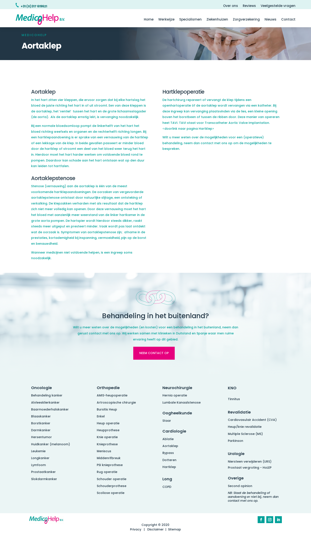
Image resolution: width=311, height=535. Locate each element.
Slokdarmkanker (44, 479)
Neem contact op (154, 353)
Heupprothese (108, 430)
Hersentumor (41, 437)
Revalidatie (239, 412)
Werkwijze (166, 20)
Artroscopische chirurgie (116, 402)
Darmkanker (41, 430)
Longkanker (40, 458)
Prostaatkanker (43, 472)
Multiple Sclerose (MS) (245, 434)
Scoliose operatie (110, 493)
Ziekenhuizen (217, 20)
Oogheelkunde (177, 413)
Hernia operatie (174, 395)
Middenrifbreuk (109, 458)
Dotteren (169, 460)
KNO (232, 388)
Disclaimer (155, 529)
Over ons (230, 6)
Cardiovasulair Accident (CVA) (252, 420)
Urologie (236, 453)
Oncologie (41, 387)
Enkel (101, 416)
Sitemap (174, 529)
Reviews (249, 6)
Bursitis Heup (107, 409)
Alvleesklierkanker (45, 402)
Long (167, 479)
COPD (166, 487)
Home (149, 20)
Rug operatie (107, 472)
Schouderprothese (111, 486)
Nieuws (270, 20)
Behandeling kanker (46, 395)
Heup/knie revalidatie (245, 427)
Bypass (168, 453)
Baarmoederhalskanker (50, 409)
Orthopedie (108, 387)
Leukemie (38, 451)
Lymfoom (38, 465)
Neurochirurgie (177, 387)
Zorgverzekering (246, 20)
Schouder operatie (111, 479)
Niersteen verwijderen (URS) (249, 461)
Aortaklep (170, 446)
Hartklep (169, 467)
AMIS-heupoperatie (112, 395)
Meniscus (104, 451)
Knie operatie (107, 437)
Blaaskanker (41, 416)
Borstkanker (40, 423)
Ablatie (168, 439)
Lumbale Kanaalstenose (181, 402)
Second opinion (240, 486)
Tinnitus (234, 399)
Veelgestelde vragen (278, 6)
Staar (166, 420)
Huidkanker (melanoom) (50, 444)
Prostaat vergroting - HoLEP (249, 467)
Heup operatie (108, 423)
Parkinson (235, 441)
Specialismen (190, 20)
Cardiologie (174, 431)
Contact (288, 20)
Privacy (135, 529)
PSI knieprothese (110, 465)
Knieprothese (107, 444)
